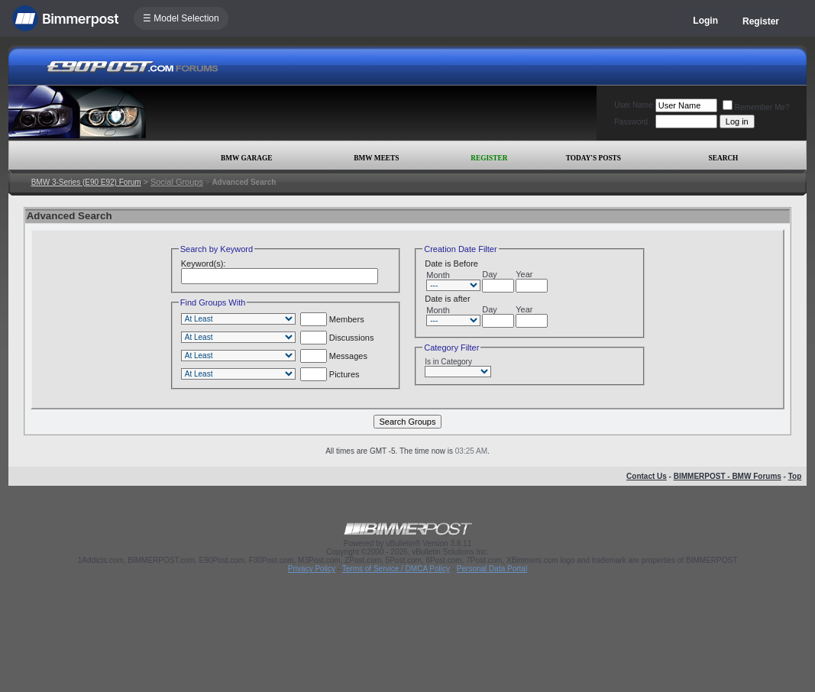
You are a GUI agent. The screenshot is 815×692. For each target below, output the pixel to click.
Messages (333, 356)
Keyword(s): (203, 263)
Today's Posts (593, 158)
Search (724, 158)
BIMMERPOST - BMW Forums (727, 476)
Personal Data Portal (492, 568)
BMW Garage (246, 158)
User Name (633, 105)
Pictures (330, 374)
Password (631, 122)
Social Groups (176, 181)
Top (795, 476)
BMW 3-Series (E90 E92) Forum (86, 182)
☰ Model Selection (181, 18)
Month (438, 275)
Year (524, 274)
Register (760, 21)
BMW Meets (376, 158)
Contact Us (646, 476)
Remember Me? (756, 107)
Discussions (337, 337)
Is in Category (448, 361)
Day (489, 274)
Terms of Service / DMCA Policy (396, 568)
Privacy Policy (311, 568)
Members (332, 319)
